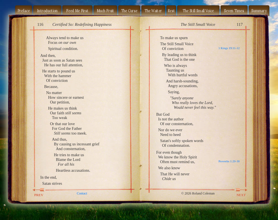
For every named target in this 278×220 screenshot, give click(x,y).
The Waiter (153, 10)
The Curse (129, 10)
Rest (171, 10)
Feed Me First (77, 10)
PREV (42, 190)
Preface (24, 10)
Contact (82, 193)
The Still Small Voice (198, 10)
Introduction (47, 10)
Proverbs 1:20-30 (229, 161)
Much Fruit (105, 10)
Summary (259, 10)
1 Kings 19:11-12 (229, 48)
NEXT (238, 190)
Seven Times (234, 10)
